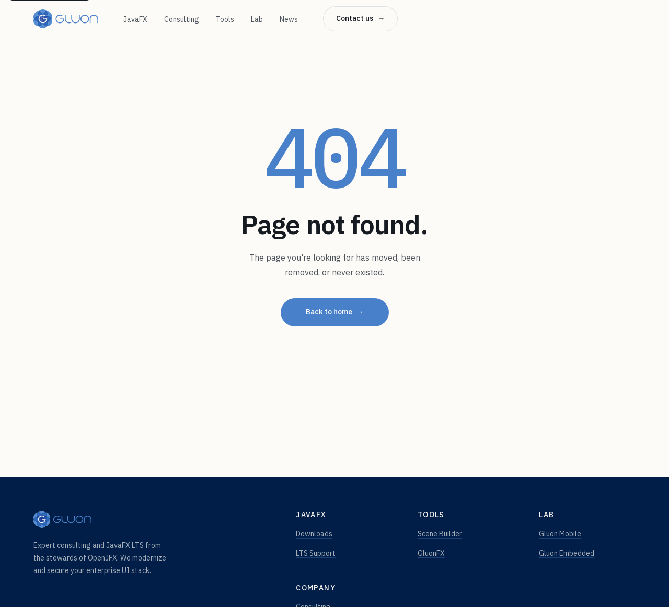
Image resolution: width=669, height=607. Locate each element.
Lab (257, 19)
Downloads (314, 534)
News (289, 19)
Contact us (360, 19)
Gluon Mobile (560, 534)
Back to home (335, 312)
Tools (225, 19)
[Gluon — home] (65, 18)
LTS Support (316, 553)
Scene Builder (440, 534)
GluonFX (431, 553)
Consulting (181, 19)
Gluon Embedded (566, 553)
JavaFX (135, 19)
